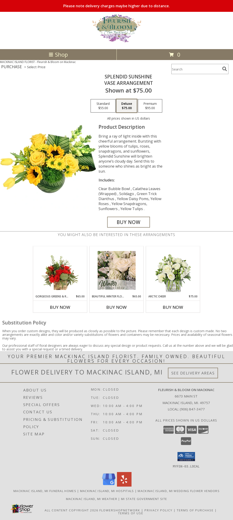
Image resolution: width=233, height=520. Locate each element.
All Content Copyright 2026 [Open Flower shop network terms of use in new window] (71, 510)
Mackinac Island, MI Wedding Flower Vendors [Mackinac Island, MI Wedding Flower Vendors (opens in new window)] (179, 491)
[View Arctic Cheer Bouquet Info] (173, 270)
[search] (224, 68)
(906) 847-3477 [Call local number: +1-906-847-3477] (192, 409)
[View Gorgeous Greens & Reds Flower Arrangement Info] (60, 270)
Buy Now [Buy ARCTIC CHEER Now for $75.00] (173, 307)
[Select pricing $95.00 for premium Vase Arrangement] (150, 106)
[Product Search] (196, 69)
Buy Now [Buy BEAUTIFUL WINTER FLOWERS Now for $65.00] (116, 307)
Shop (58, 54)
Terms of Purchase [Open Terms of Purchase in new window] (195, 510)
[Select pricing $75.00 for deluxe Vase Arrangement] (126, 106)
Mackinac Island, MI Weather (91, 499)
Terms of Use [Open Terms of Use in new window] (130, 513)
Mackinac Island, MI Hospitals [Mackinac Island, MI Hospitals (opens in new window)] (107, 491)
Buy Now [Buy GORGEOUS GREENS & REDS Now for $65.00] (60, 307)
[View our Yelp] (124, 485)
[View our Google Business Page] (108, 485)
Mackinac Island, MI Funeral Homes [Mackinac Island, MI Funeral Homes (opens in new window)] (44, 491)
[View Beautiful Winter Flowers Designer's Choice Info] (117, 270)
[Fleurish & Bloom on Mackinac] (116, 42)
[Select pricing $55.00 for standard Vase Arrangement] (103, 106)
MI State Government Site (144, 499)
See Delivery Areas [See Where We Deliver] (193, 373)
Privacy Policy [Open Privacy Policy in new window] (158, 510)
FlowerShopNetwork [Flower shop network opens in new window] (119, 510)
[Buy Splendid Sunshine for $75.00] (128, 222)
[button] (186, 456)
